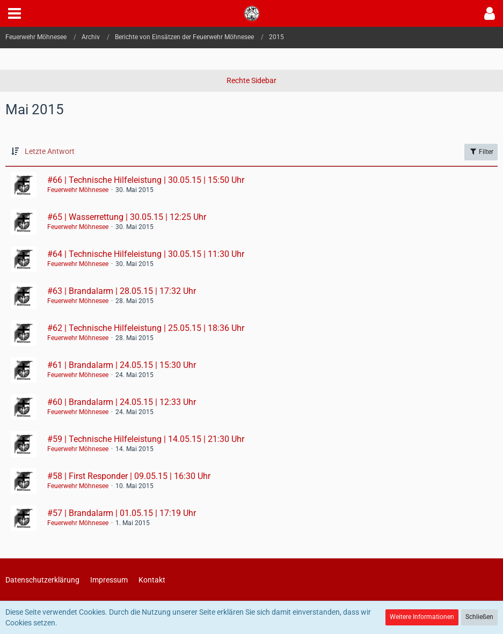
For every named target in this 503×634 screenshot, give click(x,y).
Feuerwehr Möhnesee (77, 190)
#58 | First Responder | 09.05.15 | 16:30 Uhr (128, 476)
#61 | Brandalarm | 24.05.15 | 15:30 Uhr (121, 365)
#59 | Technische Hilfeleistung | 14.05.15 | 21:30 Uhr (145, 439)
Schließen (479, 617)
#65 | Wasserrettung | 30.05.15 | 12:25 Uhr (126, 217)
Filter (481, 151)
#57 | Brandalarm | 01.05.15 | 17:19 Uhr (121, 513)
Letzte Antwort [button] (50, 151)
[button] (14, 13)
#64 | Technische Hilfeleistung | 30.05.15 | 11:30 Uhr (145, 254)
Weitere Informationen (422, 617)
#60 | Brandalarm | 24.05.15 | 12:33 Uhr (121, 402)
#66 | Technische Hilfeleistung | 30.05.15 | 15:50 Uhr (145, 180)
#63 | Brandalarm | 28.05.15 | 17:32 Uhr (121, 291)
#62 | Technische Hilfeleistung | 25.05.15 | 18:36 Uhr (145, 328)
